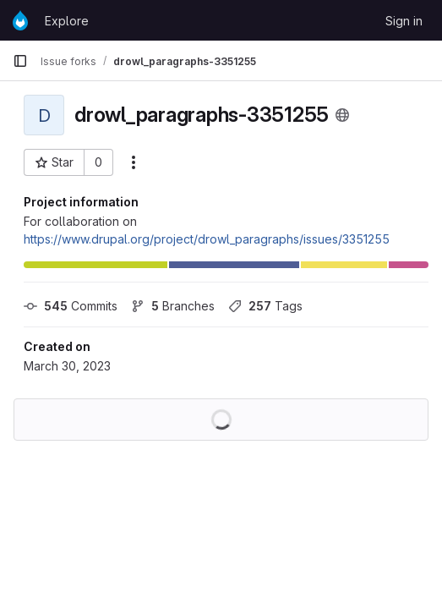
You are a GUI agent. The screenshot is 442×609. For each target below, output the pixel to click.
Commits (70, 306)
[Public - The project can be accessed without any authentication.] (342, 115)
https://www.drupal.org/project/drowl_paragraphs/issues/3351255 (207, 239)
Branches (173, 306)
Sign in (404, 21)
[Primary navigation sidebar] (20, 60)
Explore (67, 21)
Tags (265, 306)
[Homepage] (20, 20)
